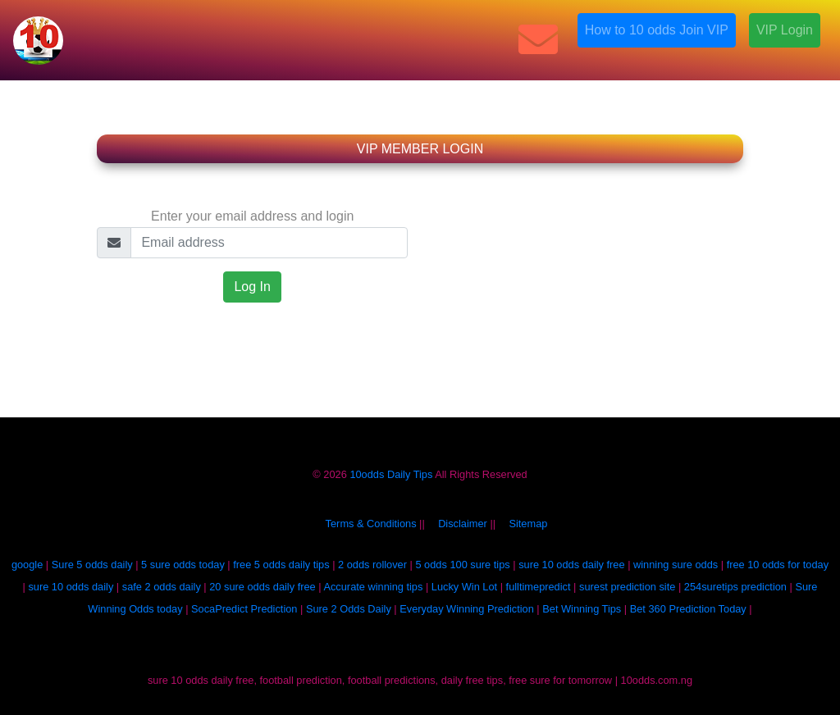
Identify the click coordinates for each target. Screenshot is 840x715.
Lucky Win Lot (464, 587)
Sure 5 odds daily (92, 564)
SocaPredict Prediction (244, 609)
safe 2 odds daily (161, 587)
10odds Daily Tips (390, 474)
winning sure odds (675, 564)
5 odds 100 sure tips (462, 564)
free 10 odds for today (778, 564)
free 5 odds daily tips (281, 564)
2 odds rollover (372, 564)
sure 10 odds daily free (571, 564)
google (27, 564)
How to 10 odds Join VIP (656, 30)
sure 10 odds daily (70, 587)
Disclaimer (462, 523)
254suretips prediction (735, 587)
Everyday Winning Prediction (466, 609)
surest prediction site (627, 587)
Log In (252, 287)
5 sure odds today (183, 564)
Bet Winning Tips (581, 609)
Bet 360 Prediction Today (688, 609)
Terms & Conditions (371, 523)
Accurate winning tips (372, 587)
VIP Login (784, 30)
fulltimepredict (538, 587)
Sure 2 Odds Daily (348, 609)
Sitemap (528, 523)
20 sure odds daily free (262, 587)
